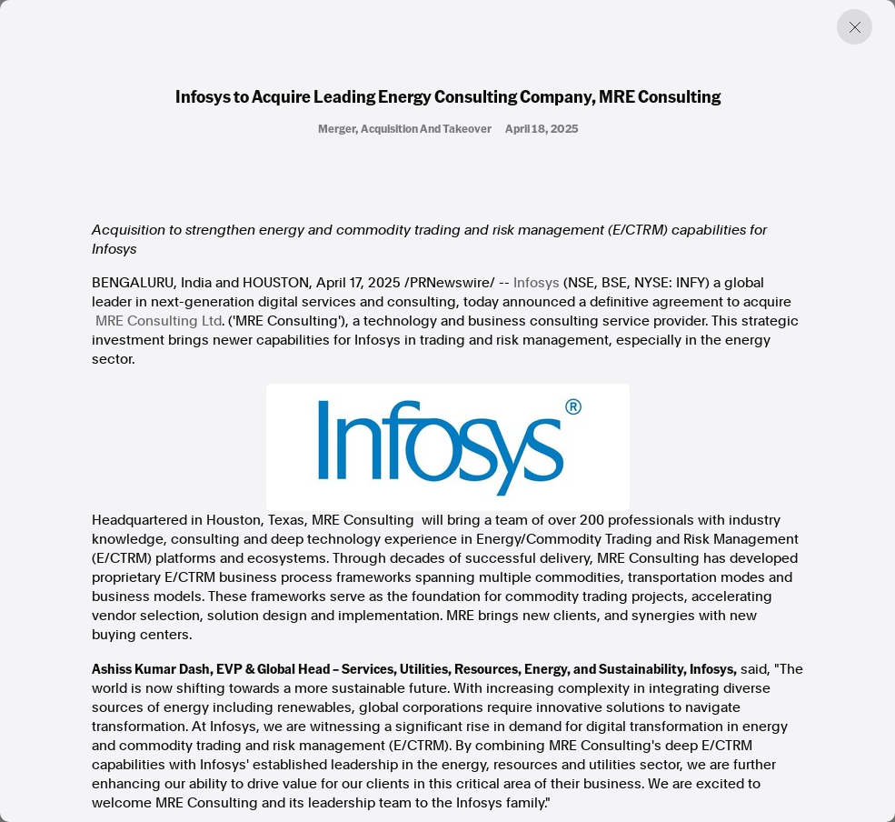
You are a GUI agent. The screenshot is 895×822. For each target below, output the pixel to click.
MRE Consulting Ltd (158, 321)
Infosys (538, 283)
